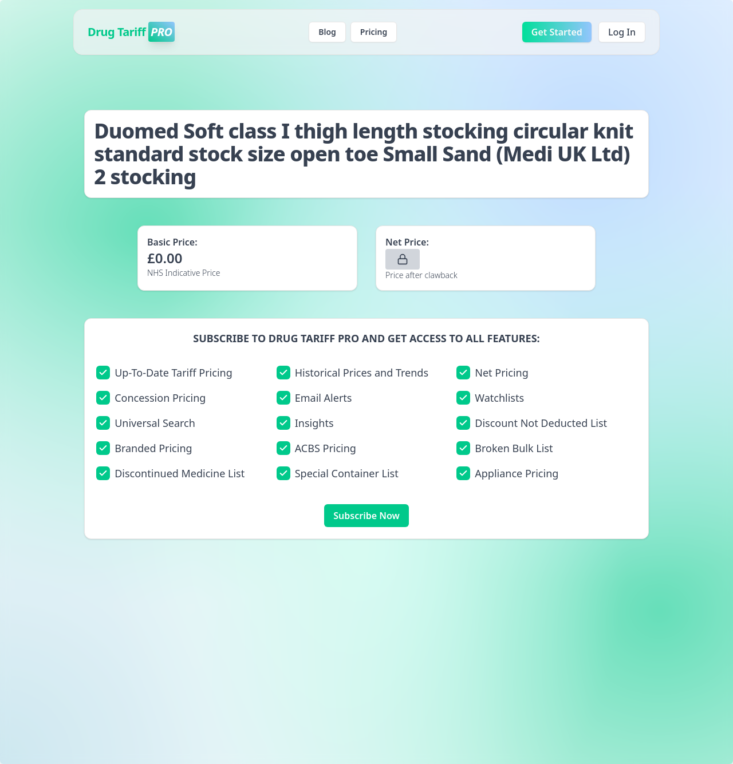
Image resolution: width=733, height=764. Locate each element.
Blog (327, 31)
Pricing (373, 31)
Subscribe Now (366, 515)
